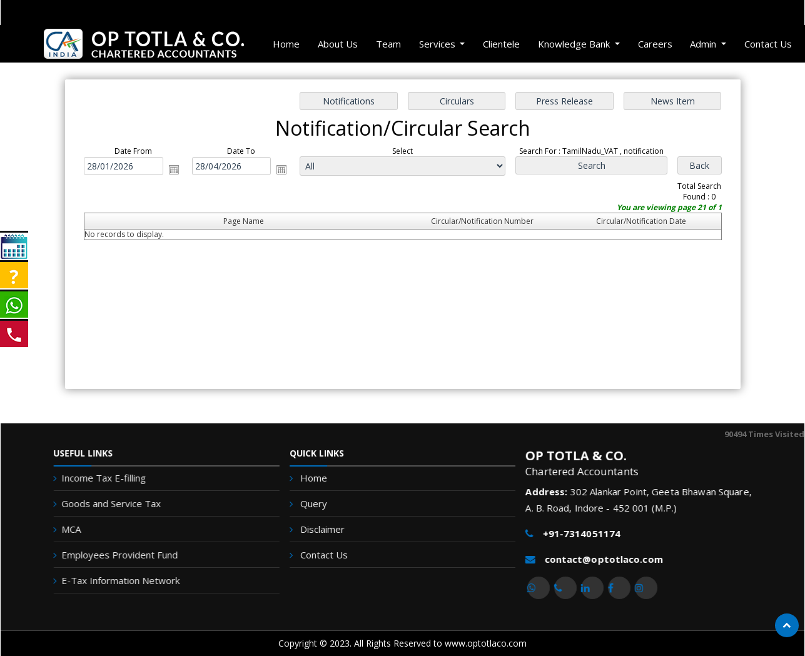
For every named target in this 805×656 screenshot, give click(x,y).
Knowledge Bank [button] (575, 44)
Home (286, 44)
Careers (655, 44)
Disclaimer (324, 529)
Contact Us (768, 44)
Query (316, 504)
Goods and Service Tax (103, 503)
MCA (63, 529)
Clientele (501, 44)
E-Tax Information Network (113, 580)
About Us (338, 44)
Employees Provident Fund (112, 554)
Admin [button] (704, 44)
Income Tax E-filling (96, 478)
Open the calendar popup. (175, 169)
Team (388, 44)
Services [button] (438, 44)
